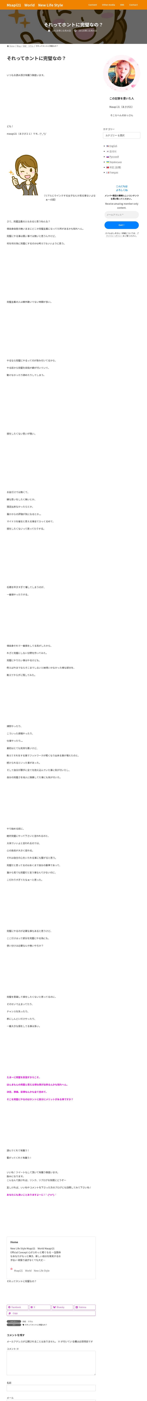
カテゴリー (109, 129)
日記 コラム (28, 1321)
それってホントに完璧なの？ (36, 1324)
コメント (13, 1348)
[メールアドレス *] (122, 215)
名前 (9, 1387)
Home (14, 1242)
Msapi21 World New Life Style (30, 1270)
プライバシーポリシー (122, 234)
